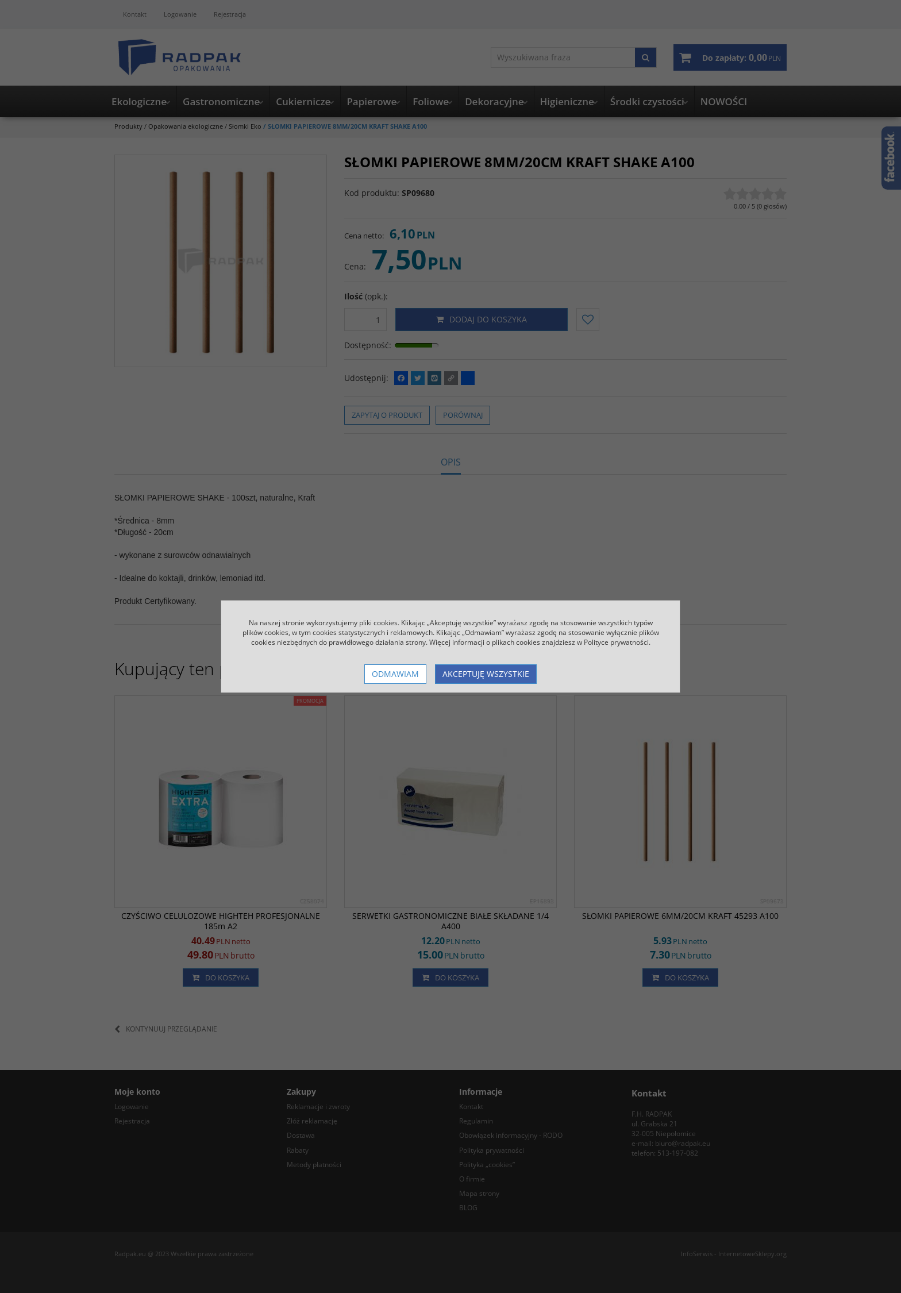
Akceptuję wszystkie (485, 673)
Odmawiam (395, 673)
